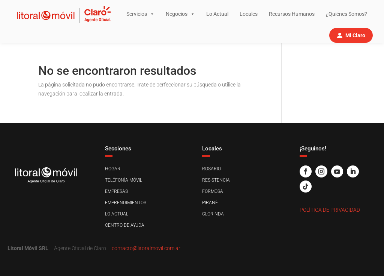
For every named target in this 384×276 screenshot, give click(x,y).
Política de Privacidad (330, 210)
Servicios (140, 14)
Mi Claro (355, 35)
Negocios (180, 14)
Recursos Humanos (292, 14)
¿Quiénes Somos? (346, 14)
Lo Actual (217, 14)
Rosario (211, 168)
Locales (249, 14)
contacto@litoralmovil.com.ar (146, 248)
